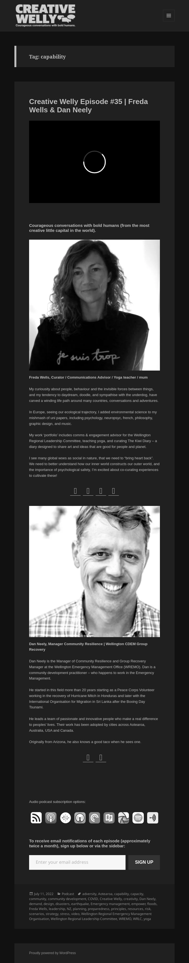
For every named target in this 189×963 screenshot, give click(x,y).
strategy (52, 913)
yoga (147, 918)
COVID (93, 898)
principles (118, 908)
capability (121, 893)
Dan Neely (147, 898)
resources (135, 908)
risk (147, 908)
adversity (89, 893)
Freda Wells (38, 908)
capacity (137, 893)
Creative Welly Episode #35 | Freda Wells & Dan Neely (88, 105)
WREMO (125, 918)
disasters (62, 903)
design (49, 903)
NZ (69, 908)
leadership (57, 908)
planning (79, 908)
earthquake (80, 903)
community (37, 898)
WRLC (137, 918)
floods (152, 903)
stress (65, 913)
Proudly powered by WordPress (52, 953)
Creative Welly (111, 898)
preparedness (98, 908)
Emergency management (110, 903)
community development (67, 898)
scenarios (36, 913)
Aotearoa (105, 893)
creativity (131, 898)
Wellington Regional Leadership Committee (84, 918)
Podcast (68, 893)
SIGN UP (144, 862)
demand (35, 903)
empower (138, 903)
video (75, 913)
